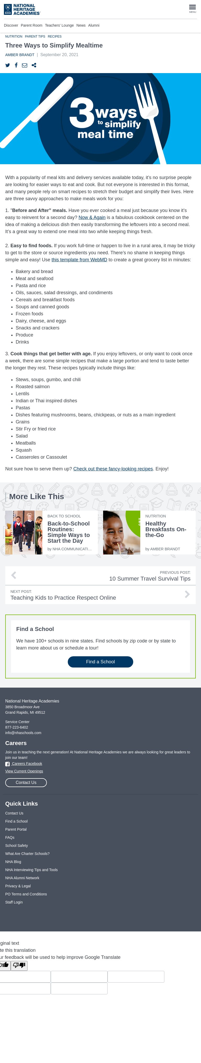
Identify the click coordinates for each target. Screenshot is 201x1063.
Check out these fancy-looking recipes (113, 468)
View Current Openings (24, 771)
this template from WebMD (79, 259)
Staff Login (14, 902)
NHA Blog (13, 862)
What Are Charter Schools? (27, 854)
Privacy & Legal (18, 886)
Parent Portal (16, 829)
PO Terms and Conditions (26, 894)
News (81, 25)
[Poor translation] (19, 966)
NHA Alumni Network (22, 878)
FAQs (9, 837)
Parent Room (31, 25)
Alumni (93, 25)
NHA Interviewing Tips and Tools (31, 870)
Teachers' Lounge (59, 25)
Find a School (100, 661)
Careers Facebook (23, 763)
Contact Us (26, 782)
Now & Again (92, 217)
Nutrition (13, 36)
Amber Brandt (19, 55)
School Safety (16, 845)
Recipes (55, 36)
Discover (11, 25)
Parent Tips (35, 36)
